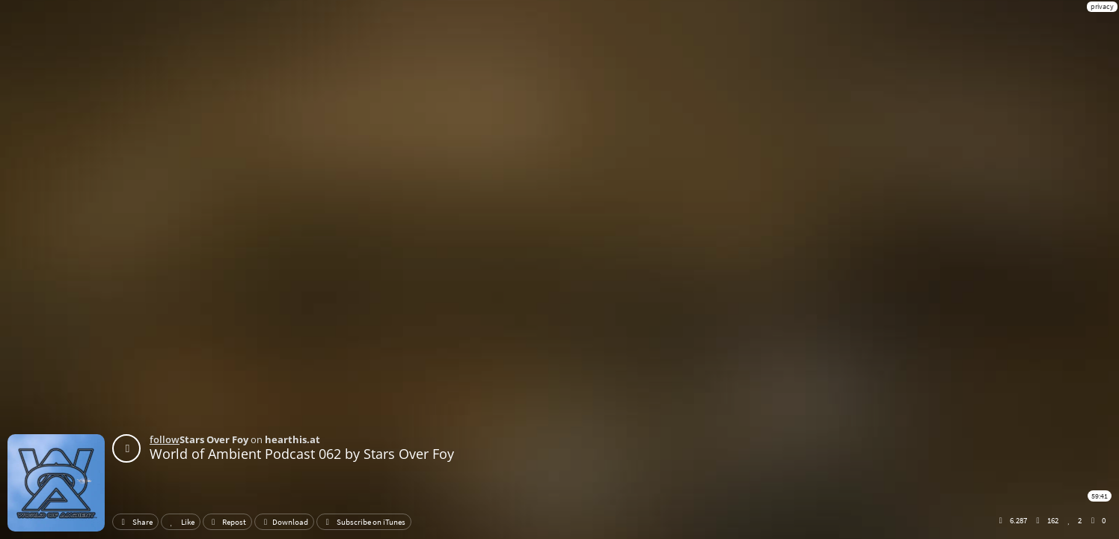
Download (284, 522)
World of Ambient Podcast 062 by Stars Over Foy (302, 454)
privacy (1102, 6)
